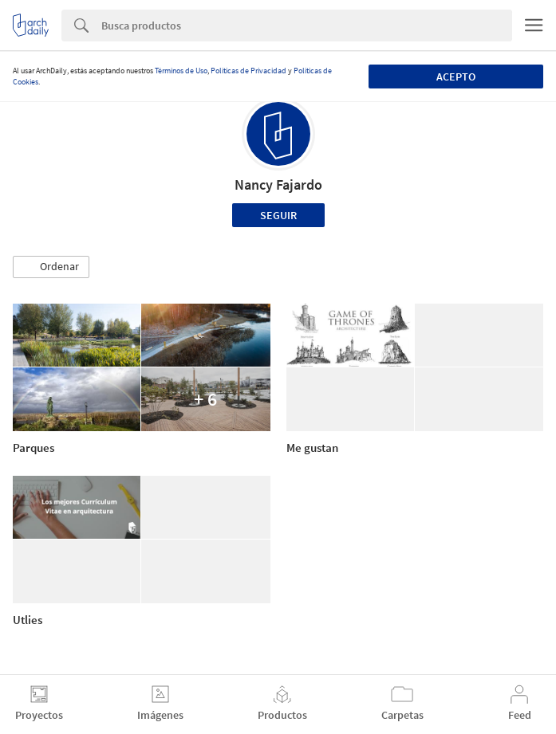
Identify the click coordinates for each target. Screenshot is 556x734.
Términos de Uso (181, 70)
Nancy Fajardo (278, 184)
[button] (51, 267)
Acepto (455, 76)
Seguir (278, 215)
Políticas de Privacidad (248, 70)
